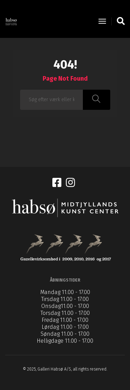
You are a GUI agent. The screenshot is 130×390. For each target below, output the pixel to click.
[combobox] (52, 100)
